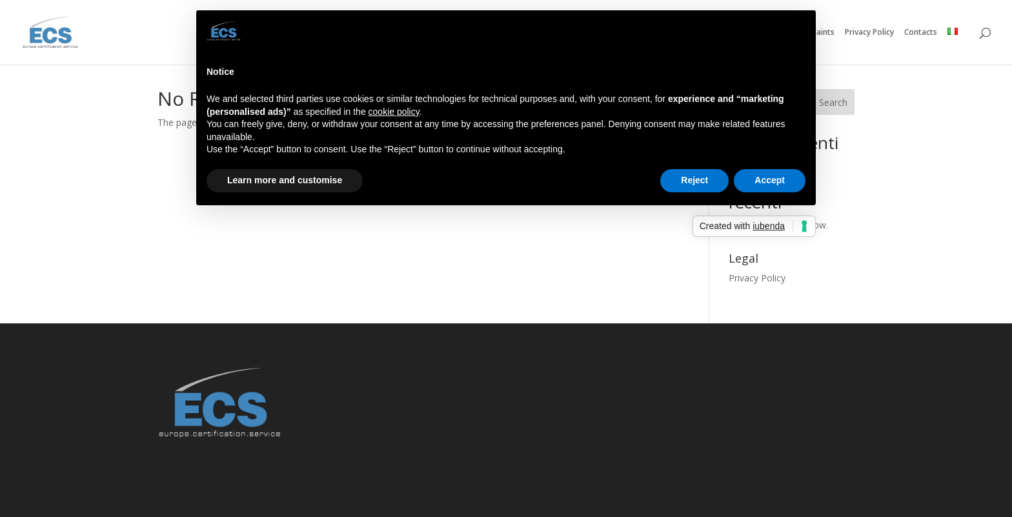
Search (833, 102)
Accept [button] (769, 180)
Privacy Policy (869, 32)
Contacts (920, 32)
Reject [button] (694, 180)
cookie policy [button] (394, 111)
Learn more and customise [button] (284, 180)
